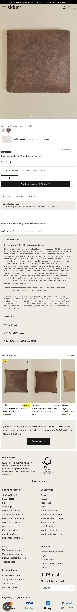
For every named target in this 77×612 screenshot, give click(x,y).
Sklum (8, 499)
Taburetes (46, 503)
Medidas (19, 196)
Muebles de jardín (11, 550)
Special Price (8, 583)
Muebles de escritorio (52, 534)
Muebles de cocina (50, 530)
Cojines (23, 223)
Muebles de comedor (51, 514)
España (46, 588)
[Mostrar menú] (4, 7)
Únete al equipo (9, 530)
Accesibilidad (8, 562)
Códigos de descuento (13, 579)
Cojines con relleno (36, 223)
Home (3, 223)
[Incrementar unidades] (15, 178)
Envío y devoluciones (30, 231)
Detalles (31, 196)
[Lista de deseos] (73, 7)
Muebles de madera (12, 554)
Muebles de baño (49, 522)
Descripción (5, 196)
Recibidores (47, 526)
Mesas (44, 499)
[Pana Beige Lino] (3, 130)
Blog (4, 503)
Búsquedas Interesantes (14, 558)
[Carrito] (69, 7)
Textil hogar (13, 223)
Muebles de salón (49, 510)
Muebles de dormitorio (52, 518)
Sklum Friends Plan (11, 575)
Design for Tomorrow (12, 538)
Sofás (43, 507)
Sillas (43, 495)
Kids (4, 546)
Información (8, 231)
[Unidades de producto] (9, 178)
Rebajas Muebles (10, 587)
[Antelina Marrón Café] (8, 130)
